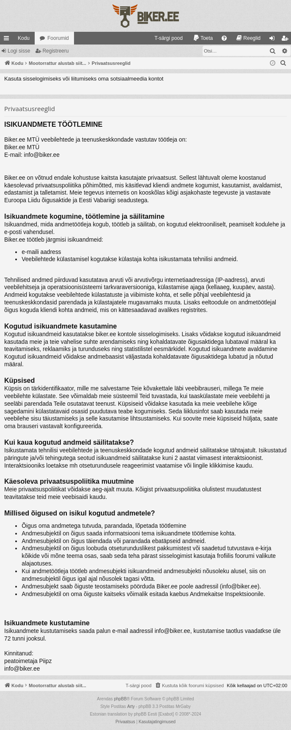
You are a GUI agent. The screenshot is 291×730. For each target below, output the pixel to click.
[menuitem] (165, 38)
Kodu (24, 38)
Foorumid (58, 38)
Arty (131, 706)
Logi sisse (19, 51)
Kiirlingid (8, 40)
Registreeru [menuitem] (286, 40)
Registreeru (55, 51)
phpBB (120, 699)
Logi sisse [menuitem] (273, 40)
